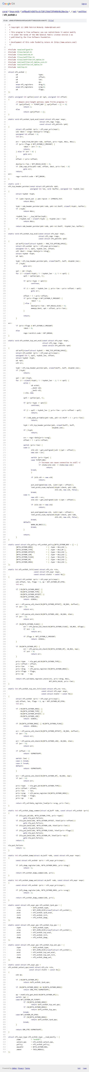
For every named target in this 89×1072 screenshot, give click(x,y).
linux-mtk (14, 11)
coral (4, 11)
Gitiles (14, 1068)
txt (79, 1068)
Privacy (20, 1068)
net (74, 11)
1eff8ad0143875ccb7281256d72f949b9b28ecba (44, 11)
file (51, 21)
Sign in (84, 4)
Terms (27, 1068)
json (85, 1068)
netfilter (82, 11)
